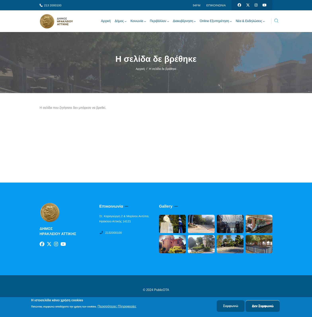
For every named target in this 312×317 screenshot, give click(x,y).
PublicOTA (161, 290)
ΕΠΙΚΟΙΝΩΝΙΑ (216, 5)
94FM (196, 5)
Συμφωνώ (230, 306)
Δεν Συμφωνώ (263, 306)
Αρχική (140, 68)
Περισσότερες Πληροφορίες (117, 306)
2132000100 (110, 232)
